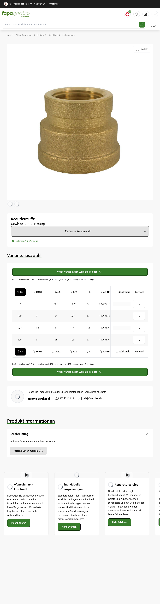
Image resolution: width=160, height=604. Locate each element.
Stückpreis (122, 292)
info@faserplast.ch (15, 4)
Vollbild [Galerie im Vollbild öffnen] (142, 49)
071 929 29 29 (64, 399)
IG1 (20, 292)
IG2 (73, 292)
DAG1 (37, 292)
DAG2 (55, 292)
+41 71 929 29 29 (37, 4)
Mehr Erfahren (18, 523)
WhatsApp (54, 4)
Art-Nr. (105, 292)
